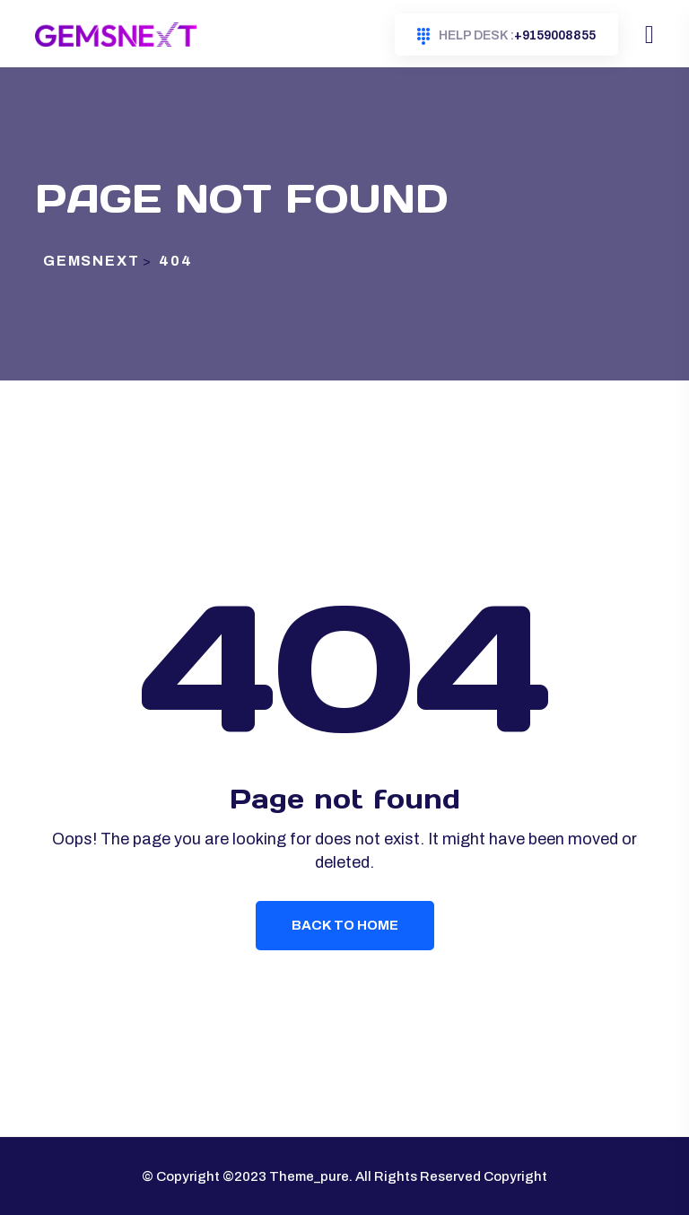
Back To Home (345, 925)
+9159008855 (506, 36)
